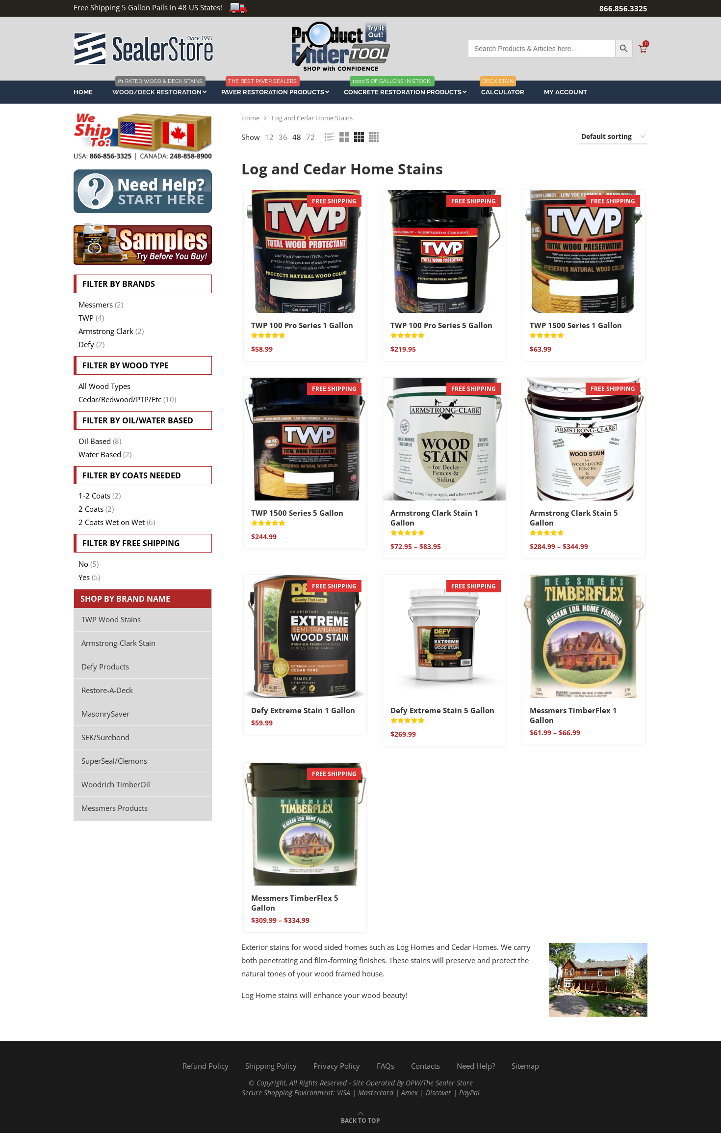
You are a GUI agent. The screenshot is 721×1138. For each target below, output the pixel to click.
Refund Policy (205, 1071)
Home (250, 117)
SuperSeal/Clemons (114, 761)
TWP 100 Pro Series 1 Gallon (301, 326)
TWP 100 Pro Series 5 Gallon (441, 326)
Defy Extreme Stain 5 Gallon (442, 714)
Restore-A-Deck (107, 690)
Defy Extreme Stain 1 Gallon (302, 714)
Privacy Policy (336, 1071)
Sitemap (525, 1071)
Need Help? (476, 1071)
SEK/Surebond (105, 737)
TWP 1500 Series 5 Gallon (296, 515)
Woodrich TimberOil (115, 784)
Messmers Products (114, 808)
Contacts (425, 1071)
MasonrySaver (105, 714)
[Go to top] (360, 1125)
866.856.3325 (623, 8)
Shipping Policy (271, 1071)
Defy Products (105, 666)
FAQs (385, 1071)
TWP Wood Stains (111, 619)
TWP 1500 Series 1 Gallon (576, 326)
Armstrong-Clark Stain (118, 643)
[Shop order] (613, 137)
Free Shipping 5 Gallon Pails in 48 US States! (160, 7)
